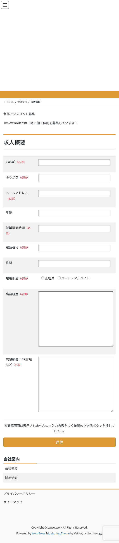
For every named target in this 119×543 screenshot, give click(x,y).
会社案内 (11, 459)
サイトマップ (12, 502)
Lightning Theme (59, 533)
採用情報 (11, 477)
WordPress (38, 533)
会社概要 (11, 468)
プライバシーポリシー (19, 493)
